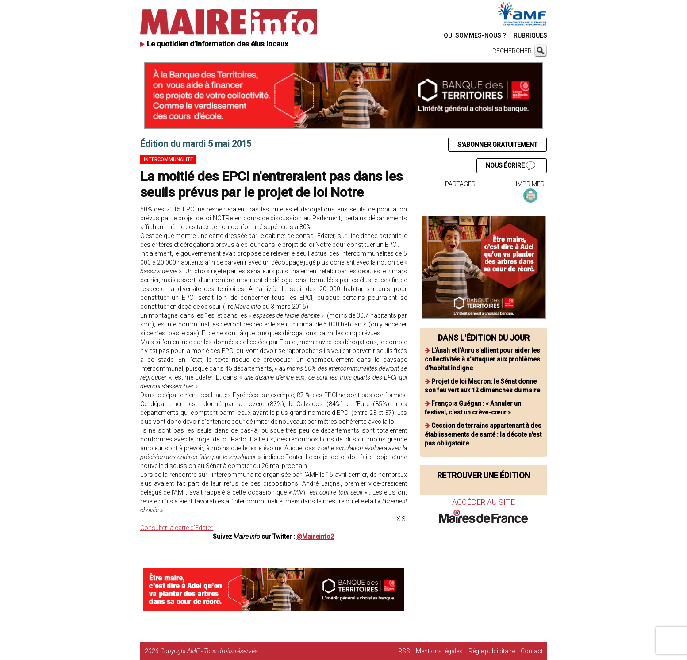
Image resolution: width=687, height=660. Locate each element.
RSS (404, 651)
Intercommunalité (168, 159)
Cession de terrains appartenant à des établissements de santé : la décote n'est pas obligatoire (483, 434)
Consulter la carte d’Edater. (177, 527)
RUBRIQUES (530, 35)
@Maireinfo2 (315, 536)
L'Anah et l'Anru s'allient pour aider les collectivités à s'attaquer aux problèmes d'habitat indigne (482, 359)
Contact (532, 651)
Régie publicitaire (491, 651)
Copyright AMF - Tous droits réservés (209, 651)
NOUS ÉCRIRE (510, 165)
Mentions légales (439, 651)
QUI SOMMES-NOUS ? (475, 35)
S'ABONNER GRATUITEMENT (497, 144)
